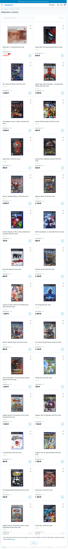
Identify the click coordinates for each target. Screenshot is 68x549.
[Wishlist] (30, 25)
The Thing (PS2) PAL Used (43, 305)
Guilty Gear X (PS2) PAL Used (43, 490)
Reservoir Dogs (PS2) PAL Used (12, 269)
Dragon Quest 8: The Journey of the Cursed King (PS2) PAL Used (16, 416)
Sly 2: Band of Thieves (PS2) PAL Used (14, 84)
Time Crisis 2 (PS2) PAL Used (43, 525)
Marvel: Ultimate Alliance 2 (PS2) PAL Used (15, 196)
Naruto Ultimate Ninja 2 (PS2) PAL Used (47, 121)
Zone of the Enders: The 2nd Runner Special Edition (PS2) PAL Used (16, 378)
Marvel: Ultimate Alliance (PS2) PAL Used (15, 342)
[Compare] (30, 28)
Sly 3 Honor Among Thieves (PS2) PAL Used (48, 342)
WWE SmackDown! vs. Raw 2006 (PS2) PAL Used (49, 232)
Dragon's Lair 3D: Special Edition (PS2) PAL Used (48, 453)
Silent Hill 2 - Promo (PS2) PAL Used (13, 47)
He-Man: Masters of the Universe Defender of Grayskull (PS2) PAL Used (16, 233)
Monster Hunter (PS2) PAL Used (44, 269)
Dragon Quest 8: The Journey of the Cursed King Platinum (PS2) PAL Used (16, 526)
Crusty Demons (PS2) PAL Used (12, 452)
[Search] (61, 5)
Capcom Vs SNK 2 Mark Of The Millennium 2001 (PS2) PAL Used (16, 306)
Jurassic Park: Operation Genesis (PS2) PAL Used (48, 160)
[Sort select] (19, 17)
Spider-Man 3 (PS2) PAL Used (11, 159)
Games (6, 9)
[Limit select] (61, 17)
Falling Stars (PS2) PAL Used (43, 378)
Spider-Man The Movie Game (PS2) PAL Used (48, 47)
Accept (34, 543)
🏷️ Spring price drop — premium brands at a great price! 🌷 (33, 1)
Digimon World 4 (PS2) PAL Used (45, 196)
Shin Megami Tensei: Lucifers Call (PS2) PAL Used (16, 122)
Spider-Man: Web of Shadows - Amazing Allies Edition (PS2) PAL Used (49, 85)
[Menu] (2, 5)
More (13, 539)
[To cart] (29, 55)
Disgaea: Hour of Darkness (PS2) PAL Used (48, 415)
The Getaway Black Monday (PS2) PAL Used (16, 490)
